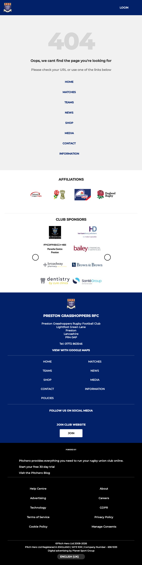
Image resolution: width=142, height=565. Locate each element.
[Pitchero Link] (71, 455)
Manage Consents (104, 526)
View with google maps (71, 350)
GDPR (104, 507)
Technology (38, 507)
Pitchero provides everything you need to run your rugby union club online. (71, 460)
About (104, 488)
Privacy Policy (103, 517)
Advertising (38, 498)
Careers (104, 498)
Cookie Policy (38, 526)
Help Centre (38, 488)
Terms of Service (38, 517)
